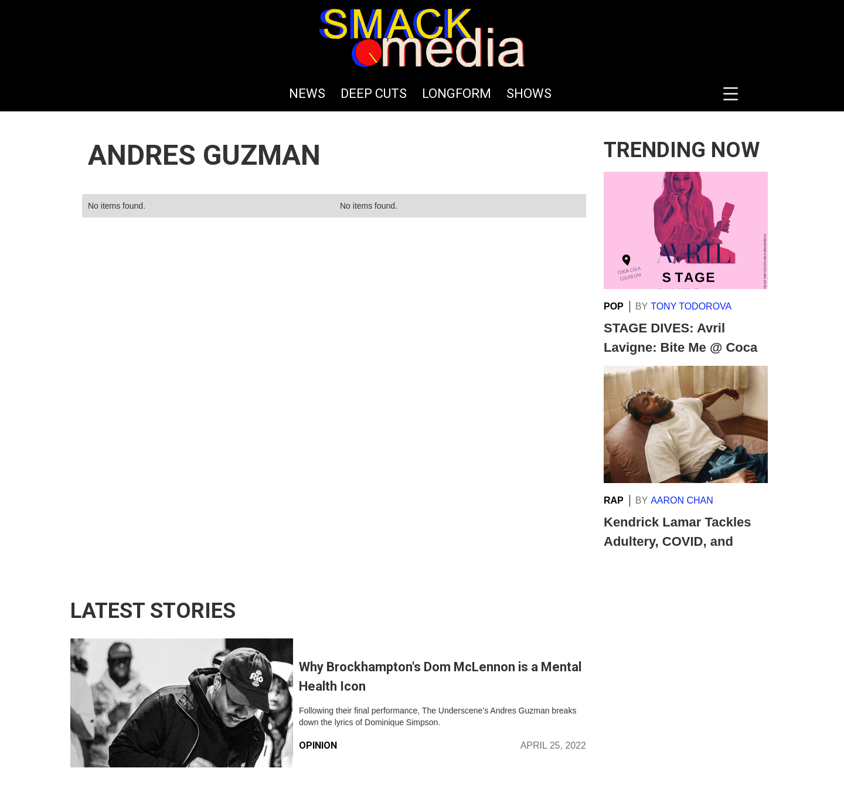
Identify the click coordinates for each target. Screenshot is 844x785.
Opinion (318, 745)
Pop (614, 306)
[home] (422, 38)
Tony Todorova (691, 306)
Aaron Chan (682, 500)
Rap (614, 500)
